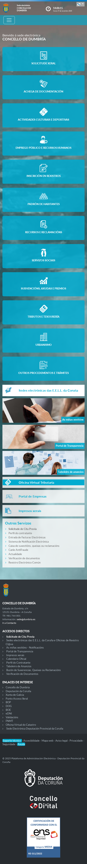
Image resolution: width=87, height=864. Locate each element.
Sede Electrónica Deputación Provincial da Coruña (34, 728)
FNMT (9, 720)
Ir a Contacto (9, 622)
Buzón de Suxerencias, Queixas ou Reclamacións (33, 670)
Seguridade (9, 744)
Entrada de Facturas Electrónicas (27, 537)
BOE (8, 709)
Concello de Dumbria (18, 687)
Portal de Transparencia (19, 651)
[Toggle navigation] (9, 20)
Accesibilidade (31, 740)
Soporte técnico (12, 740)
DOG (9, 706)
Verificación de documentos (24, 558)
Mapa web (48, 740)
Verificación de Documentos (22, 673)
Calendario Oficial (16, 658)
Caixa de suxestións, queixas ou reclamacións (34, 545)
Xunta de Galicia (15, 694)
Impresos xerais (15, 655)
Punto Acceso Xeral (17, 698)
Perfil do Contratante (18, 662)
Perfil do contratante (20, 533)
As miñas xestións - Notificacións (25, 647)
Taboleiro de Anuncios (18, 666)
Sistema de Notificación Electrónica (29, 541)
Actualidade (15, 554)
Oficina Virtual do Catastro (21, 724)
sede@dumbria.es (26, 619)
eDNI (9, 713)
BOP (8, 702)
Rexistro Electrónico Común (25, 562)
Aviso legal (61, 740)
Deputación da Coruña (18, 691)
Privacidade (76, 740)
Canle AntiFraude (18, 549)
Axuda (21, 744)
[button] (80, 4)
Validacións (12, 717)
